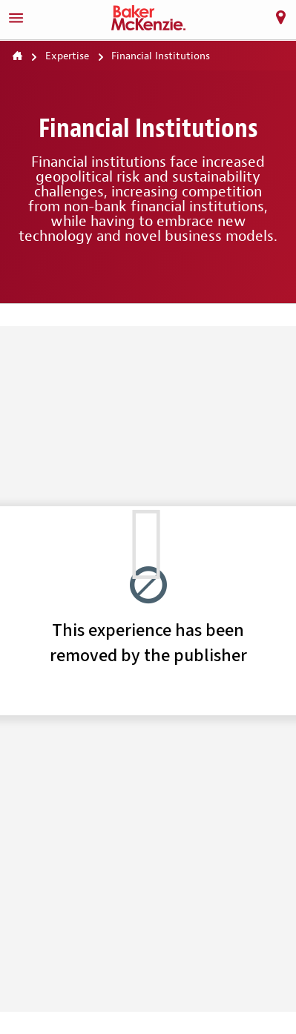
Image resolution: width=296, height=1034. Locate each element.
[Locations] (280, 18)
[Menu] (15, 18)
